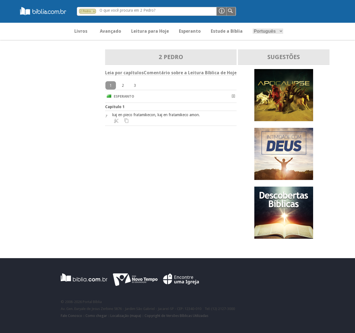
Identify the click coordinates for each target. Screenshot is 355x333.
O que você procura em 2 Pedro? (128, 10)
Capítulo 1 (115, 107)
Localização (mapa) (125, 316)
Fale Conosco (71, 316)
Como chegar (96, 316)
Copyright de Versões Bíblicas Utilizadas (176, 316)
